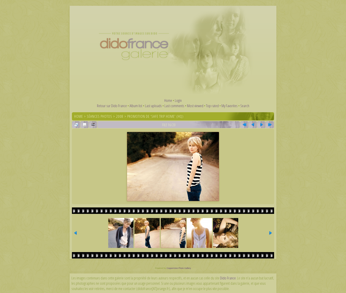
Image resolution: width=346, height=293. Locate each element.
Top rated (212, 105)
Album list (136, 105)
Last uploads (153, 105)
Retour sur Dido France (112, 105)
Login (178, 100)
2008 (119, 116)
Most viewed (195, 105)
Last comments (174, 105)
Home (168, 100)
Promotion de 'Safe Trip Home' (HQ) (155, 116)
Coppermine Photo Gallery (179, 268)
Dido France (228, 278)
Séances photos (99, 116)
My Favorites (229, 105)
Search (244, 105)
